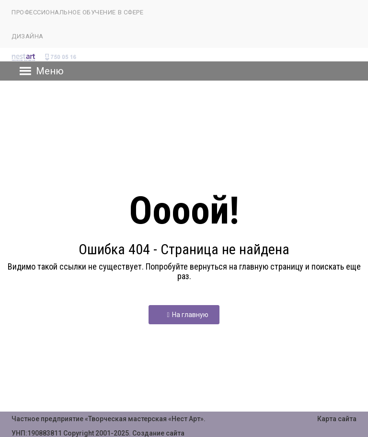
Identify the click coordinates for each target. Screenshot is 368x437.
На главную (187, 315)
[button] (50, 71)
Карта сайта (336, 419)
